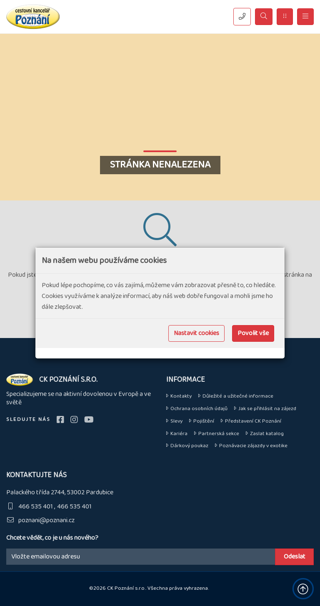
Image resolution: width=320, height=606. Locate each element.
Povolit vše (253, 333)
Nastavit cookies (196, 333)
